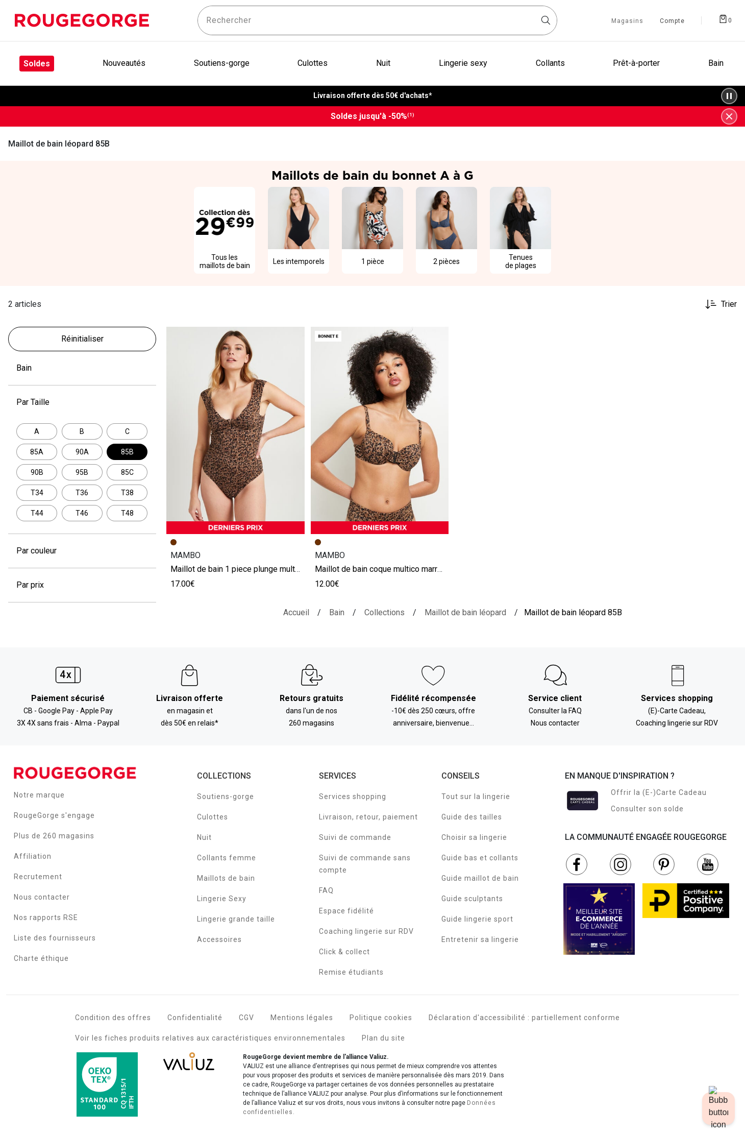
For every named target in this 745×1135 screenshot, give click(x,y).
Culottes (212, 817)
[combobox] (377, 20)
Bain (82, 368)
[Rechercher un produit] (377, 20)
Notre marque (39, 795)
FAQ (326, 890)
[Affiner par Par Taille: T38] (127, 493)
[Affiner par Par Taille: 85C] (127, 472)
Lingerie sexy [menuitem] (463, 63)
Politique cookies (381, 1017)
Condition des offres (113, 1017)
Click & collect (344, 952)
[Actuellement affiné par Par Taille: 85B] (127, 452)
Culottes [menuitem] (312, 63)
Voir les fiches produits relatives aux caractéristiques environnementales (210, 1038)
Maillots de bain (226, 878)
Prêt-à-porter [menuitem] (636, 63)
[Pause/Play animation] (729, 96)
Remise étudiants (351, 972)
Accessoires (219, 939)
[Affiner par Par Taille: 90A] (82, 452)
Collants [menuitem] (550, 63)
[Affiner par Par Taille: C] (127, 431)
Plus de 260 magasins (54, 836)
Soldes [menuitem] (36, 63)
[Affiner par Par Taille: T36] (82, 493)
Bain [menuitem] (716, 63)
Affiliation (33, 856)
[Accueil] (296, 613)
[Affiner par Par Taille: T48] (127, 513)
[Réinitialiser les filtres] (82, 339)
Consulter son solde (647, 809)
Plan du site (383, 1038)
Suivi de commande (355, 837)
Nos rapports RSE (46, 917)
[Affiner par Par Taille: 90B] (36, 472)
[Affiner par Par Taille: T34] (36, 493)
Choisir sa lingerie (474, 837)
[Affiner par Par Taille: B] (82, 431)
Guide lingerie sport (477, 919)
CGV (246, 1017)
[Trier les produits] (717, 304)
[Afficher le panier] (725, 18)
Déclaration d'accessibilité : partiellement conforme (524, 1017)
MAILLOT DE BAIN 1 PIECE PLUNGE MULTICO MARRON (251, 569)
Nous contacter (42, 897)
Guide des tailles (471, 817)
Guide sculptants (472, 899)
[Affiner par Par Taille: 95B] (82, 472)
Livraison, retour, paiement (368, 817)
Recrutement (38, 877)
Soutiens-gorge (225, 796)
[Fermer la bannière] (729, 116)
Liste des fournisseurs (55, 938)
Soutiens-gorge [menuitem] (222, 63)
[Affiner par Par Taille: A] (36, 431)
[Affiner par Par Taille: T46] (82, 513)
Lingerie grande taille (236, 919)
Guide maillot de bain (480, 878)
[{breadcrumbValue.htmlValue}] (465, 613)
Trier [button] (729, 304)
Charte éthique (41, 958)
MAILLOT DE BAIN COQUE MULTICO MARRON (380, 569)
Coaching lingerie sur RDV (366, 931)
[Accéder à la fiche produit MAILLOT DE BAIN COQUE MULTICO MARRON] (380, 430)
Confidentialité (194, 1017)
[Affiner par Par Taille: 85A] (36, 452)
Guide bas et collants (479, 858)
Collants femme (226, 858)
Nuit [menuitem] (383, 63)
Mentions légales (301, 1017)
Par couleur (82, 551)
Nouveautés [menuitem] (124, 63)
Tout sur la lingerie (475, 796)
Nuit (204, 837)
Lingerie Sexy (221, 899)
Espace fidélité (346, 911)
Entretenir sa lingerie (480, 939)
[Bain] (337, 613)
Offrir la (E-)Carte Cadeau (659, 792)
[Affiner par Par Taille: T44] (36, 513)
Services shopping (352, 796)
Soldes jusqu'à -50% (372, 116)
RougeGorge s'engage (54, 815)
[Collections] (384, 613)
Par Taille (82, 402)
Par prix (82, 585)
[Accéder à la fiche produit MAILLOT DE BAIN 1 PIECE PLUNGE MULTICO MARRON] (235, 430)
